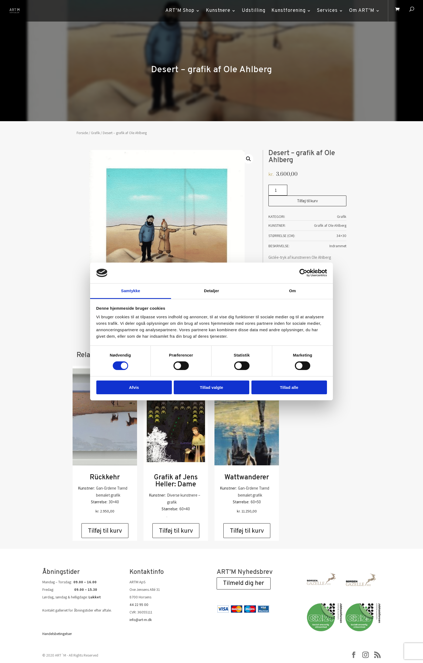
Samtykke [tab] (130, 290)
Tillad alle (289, 387)
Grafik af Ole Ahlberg (330, 225)
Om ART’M (360, 11)
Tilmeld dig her (243, 583)
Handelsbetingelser (57, 633)
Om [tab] (292, 290)
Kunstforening (287, 11)
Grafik (95, 132)
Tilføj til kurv (307, 200)
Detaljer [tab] (211, 290)
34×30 (341, 235)
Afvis (134, 387)
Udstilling (252, 11)
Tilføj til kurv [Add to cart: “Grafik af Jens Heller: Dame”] (176, 530)
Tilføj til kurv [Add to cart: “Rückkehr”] (105, 530)
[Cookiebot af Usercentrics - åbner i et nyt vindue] (303, 273)
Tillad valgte (211, 387)
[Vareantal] (277, 190)
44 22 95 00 (138, 604)
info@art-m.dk (140, 619)
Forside (82, 132)
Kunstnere (216, 11)
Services (325, 11)
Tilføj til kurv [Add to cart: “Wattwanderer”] (247, 530)
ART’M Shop (178, 11)
